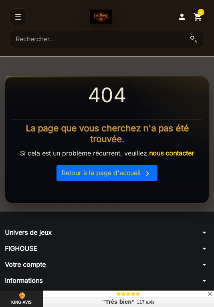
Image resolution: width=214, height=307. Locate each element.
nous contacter (171, 153)
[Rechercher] (107, 39)
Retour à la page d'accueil (107, 173)
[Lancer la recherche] (193, 38)
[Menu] (18, 16)
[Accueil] (101, 17)
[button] (182, 16)
